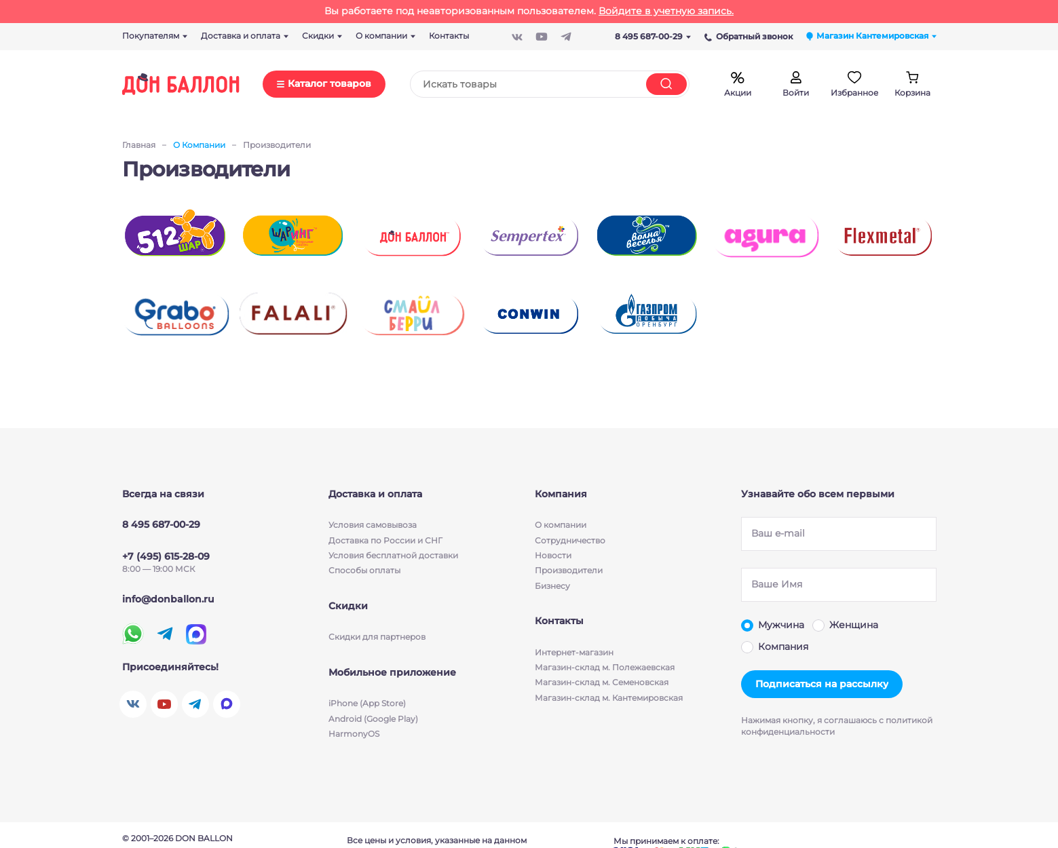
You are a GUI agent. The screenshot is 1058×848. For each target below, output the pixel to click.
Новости (553, 555)
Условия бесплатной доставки (393, 555)
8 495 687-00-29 (653, 36)
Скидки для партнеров (377, 637)
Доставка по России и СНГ (385, 540)
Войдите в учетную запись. (666, 11)
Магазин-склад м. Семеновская (601, 682)
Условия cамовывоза (372, 525)
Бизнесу (552, 586)
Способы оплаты (364, 570)
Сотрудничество (570, 540)
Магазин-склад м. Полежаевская (605, 667)
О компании (560, 525)
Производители (569, 570)
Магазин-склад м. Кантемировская (609, 698)
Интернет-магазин (574, 652)
